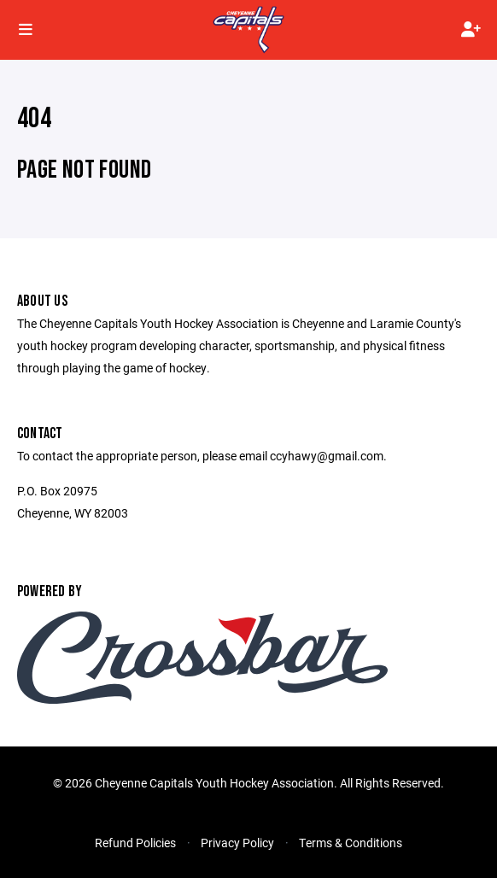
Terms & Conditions (350, 842)
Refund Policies (135, 842)
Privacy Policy (237, 842)
